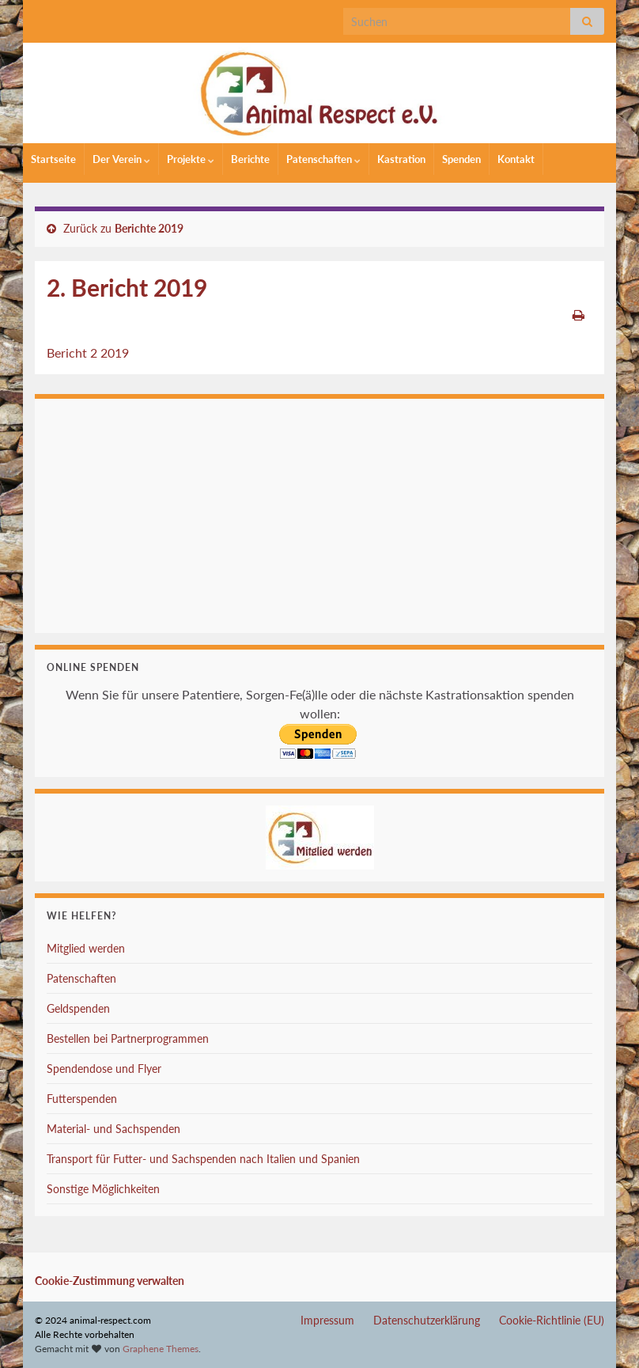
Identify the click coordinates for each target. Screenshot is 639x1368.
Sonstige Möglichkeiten (103, 1189)
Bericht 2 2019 (88, 352)
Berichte (250, 159)
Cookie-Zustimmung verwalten (109, 1280)
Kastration (401, 159)
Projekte (190, 159)
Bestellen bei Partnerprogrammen (128, 1038)
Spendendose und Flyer (104, 1068)
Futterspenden (82, 1098)
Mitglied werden (86, 948)
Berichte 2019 (149, 228)
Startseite (53, 159)
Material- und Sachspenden (113, 1128)
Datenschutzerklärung (426, 1320)
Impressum (327, 1320)
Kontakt (516, 159)
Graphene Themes (161, 1349)
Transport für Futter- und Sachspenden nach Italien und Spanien (203, 1158)
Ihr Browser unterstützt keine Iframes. (319, 513)
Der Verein (121, 159)
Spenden (461, 159)
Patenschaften (323, 159)
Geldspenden (78, 1008)
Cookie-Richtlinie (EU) (551, 1320)
